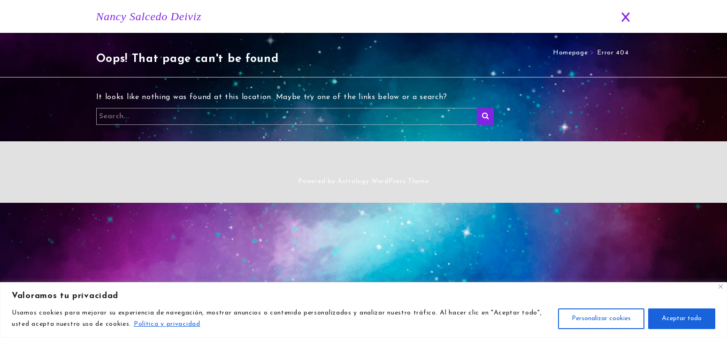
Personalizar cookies (601, 318)
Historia (388, 16)
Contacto (583, 16)
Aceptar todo (682, 318)
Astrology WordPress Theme (383, 181)
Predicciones (531, 16)
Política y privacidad (167, 324)
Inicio (350, 16)
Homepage (570, 52)
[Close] (721, 286)
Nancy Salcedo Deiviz (149, 16)
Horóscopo (436, 16)
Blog (482, 16)
